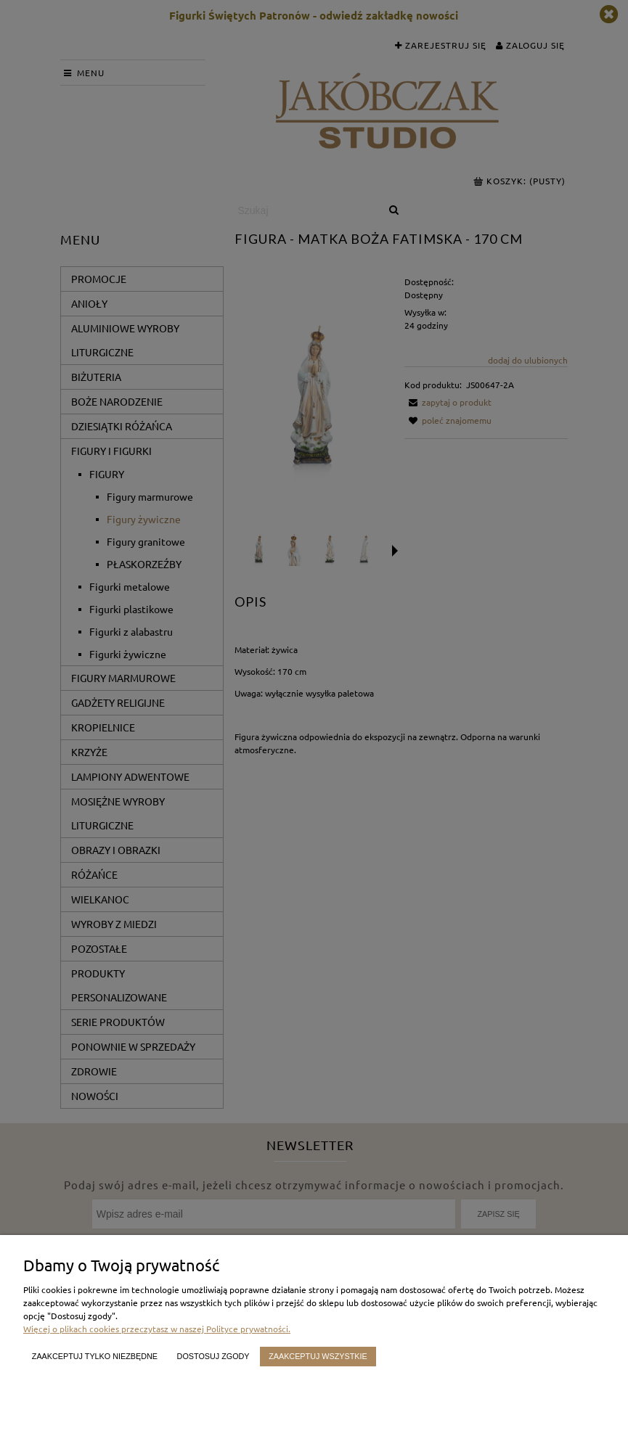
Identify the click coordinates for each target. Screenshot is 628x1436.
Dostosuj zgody (213, 1356)
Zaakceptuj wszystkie (318, 1356)
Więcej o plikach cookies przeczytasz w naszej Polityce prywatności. (156, 1328)
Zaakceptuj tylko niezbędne (95, 1356)
